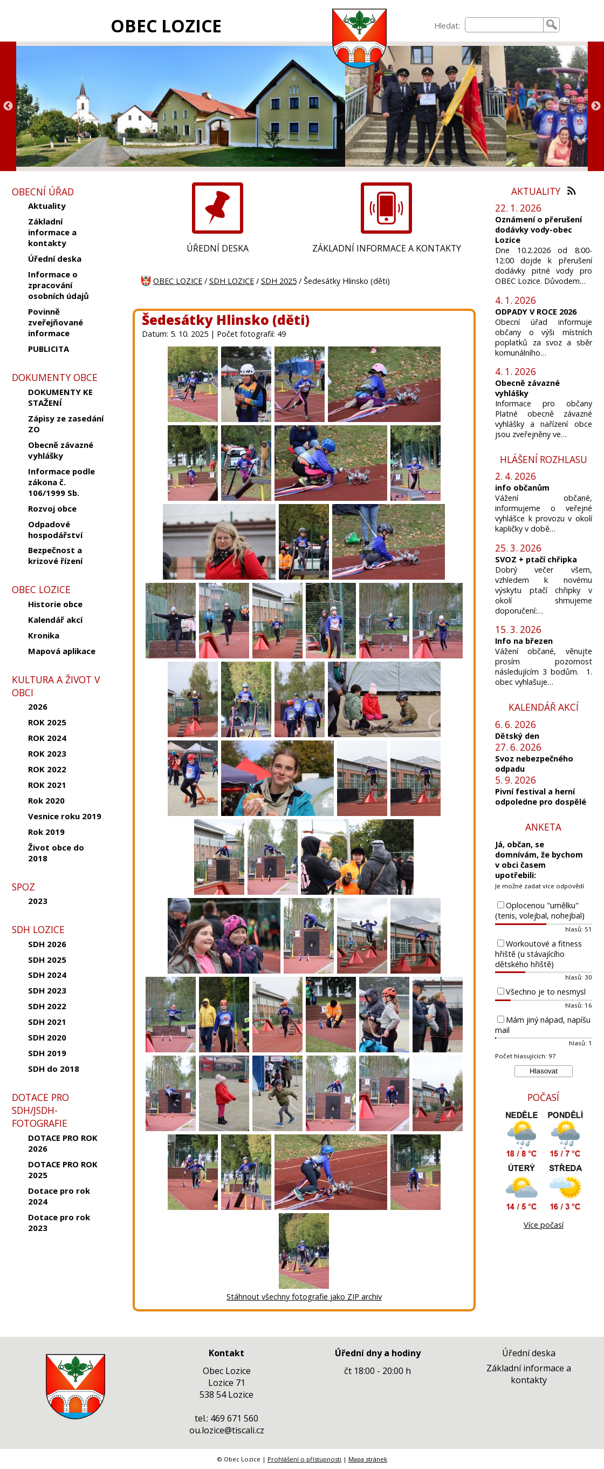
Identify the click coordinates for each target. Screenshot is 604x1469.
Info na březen (524, 641)
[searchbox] (504, 24)
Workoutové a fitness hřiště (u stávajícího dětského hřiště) (538, 953)
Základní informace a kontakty (52, 232)
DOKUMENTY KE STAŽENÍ (60, 397)
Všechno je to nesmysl (546, 992)
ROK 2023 (47, 753)
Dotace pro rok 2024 (59, 1196)
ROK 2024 (47, 737)
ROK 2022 (47, 769)
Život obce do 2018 (56, 852)
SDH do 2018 (53, 1068)
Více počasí (544, 1225)
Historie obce (55, 604)
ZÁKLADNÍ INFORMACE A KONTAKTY (386, 248)
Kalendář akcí (55, 619)
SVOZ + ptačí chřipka (536, 559)
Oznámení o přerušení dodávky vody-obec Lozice (538, 229)
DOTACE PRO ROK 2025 (63, 1169)
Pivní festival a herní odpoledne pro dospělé (540, 796)
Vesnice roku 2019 (64, 816)
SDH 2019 (47, 1053)
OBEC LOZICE (166, 25)
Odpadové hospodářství (55, 529)
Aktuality (47, 205)
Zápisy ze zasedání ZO (66, 423)
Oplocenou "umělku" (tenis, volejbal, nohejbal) (540, 910)
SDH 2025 (47, 959)
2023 (37, 900)
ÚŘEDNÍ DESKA (218, 248)
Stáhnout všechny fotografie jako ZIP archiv (304, 1296)
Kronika (43, 635)
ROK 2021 (47, 784)
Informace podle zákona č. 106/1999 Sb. (61, 482)
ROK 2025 (47, 722)
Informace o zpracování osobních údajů (58, 285)
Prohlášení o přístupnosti (304, 1459)
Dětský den (517, 736)
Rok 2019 (46, 831)
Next (596, 106)
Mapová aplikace (61, 650)
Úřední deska (54, 258)
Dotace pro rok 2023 (59, 1222)
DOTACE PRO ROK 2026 (63, 1143)
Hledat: (447, 26)
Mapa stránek (367, 1459)
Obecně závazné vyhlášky (60, 450)
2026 (37, 706)
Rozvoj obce (52, 508)
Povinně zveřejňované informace (55, 322)
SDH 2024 (47, 974)
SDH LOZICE (231, 281)
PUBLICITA (48, 348)
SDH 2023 (47, 990)
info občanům (522, 487)
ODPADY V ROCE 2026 (535, 312)
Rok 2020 (46, 800)
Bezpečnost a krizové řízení (55, 555)
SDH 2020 (47, 1037)
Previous (8, 106)
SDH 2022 (47, 1006)
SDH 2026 (47, 943)
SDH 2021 (47, 1021)
